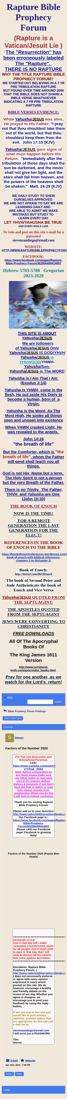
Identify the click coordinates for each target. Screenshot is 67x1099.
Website (30, 1060)
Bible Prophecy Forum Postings (24, 711)
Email (14, 1060)
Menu (8, 697)
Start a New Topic (12, 718)
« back (7, 1090)
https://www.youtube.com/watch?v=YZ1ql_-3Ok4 (34, 767)
